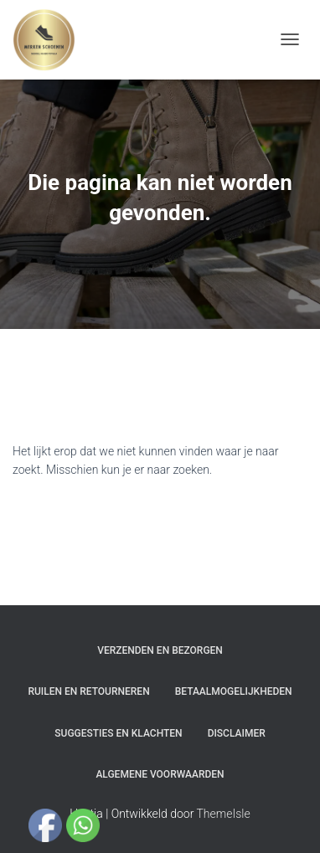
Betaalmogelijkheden (233, 691)
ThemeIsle (223, 813)
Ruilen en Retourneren (88, 691)
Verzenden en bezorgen (160, 650)
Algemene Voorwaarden (159, 774)
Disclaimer (237, 733)
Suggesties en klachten (118, 733)
